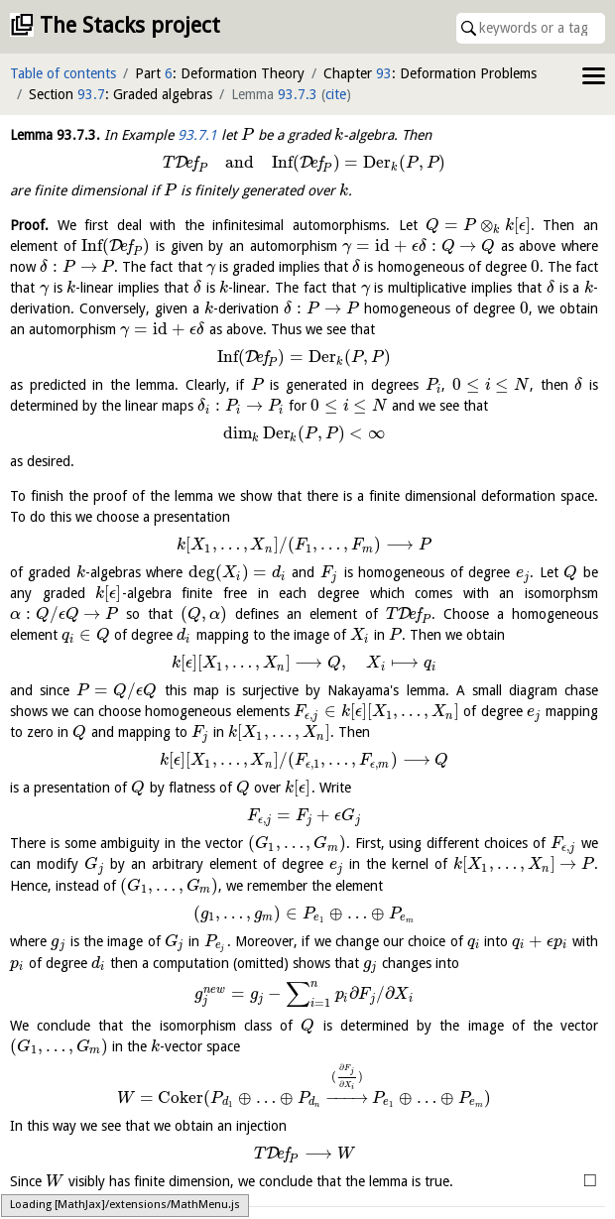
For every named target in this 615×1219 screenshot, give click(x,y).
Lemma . (55, 135)
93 (384, 73)
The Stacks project (130, 25)
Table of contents (63, 73)
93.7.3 (297, 94)
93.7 (91, 94)
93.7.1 (197, 135)
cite (335, 94)
